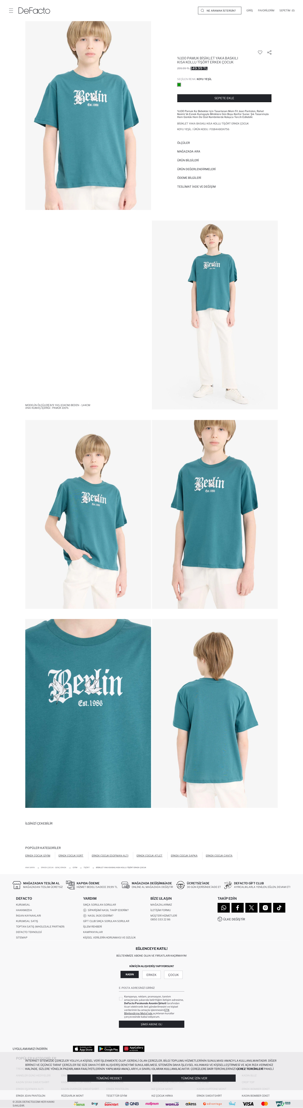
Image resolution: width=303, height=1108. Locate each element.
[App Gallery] (134, 1048)
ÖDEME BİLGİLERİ (189, 177)
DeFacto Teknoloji (29, 932)
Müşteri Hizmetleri (163, 915)
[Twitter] (251, 908)
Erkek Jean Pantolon (30, 1095)
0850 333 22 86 (160, 919)
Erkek (151, 975)
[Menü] (10, 10)
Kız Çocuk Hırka (162, 1095)
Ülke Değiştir (234, 919)
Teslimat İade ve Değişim (196, 186)
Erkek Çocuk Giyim (37, 855)
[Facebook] (237, 908)
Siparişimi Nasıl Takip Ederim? (106, 910)
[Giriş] (249, 10)
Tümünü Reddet (109, 1078)
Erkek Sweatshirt (209, 1095)
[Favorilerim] (266, 10)
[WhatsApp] (224, 908)
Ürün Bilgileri (188, 160)
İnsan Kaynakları (28, 915)
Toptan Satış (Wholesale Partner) (40, 926)
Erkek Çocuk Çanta (219, 855)
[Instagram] (265, 908)
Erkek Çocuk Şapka (184, 855)
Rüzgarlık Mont (72, 1095)
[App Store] (83, 1048)
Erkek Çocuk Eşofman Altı (110, 855)
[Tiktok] (279, 908)
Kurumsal (23, 904)
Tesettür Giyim (116, 1095)
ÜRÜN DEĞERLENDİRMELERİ (196, 169)
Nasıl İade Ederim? (98, 915)
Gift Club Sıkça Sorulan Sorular (106, 921)
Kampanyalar (93, 932)
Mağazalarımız (161, 904)
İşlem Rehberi (92, 926)
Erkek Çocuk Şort (70, 855)
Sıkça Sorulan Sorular (99, 904)
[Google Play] (109, 1048)
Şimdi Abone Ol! (151, 1024)
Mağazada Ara (188, 151)
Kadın (130, 974)
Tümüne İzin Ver (194, 1078)
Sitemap (21, 937)
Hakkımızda (24, 910)
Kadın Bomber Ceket (256, 1095)
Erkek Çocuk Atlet (149, 855)
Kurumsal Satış (27, 921)
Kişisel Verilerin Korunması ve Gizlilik (109, 937)
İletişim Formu (160, 910)
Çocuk (173, 975)
